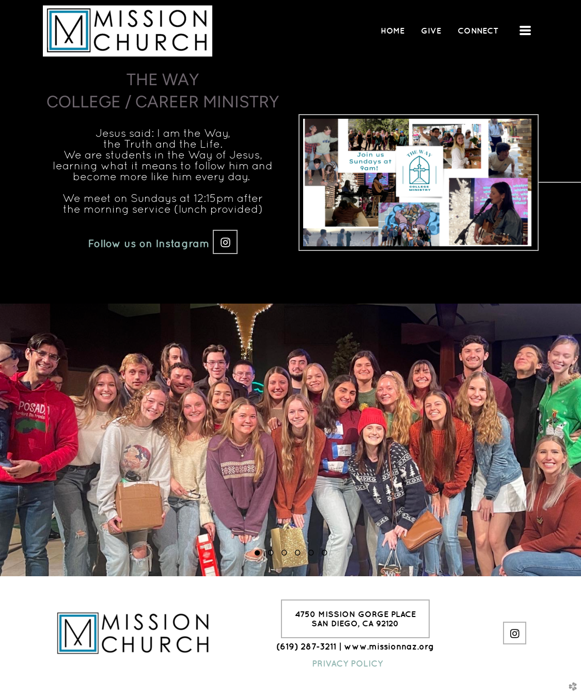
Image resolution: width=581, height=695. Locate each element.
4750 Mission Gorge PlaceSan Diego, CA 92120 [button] (355, 618)
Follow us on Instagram (150, 243)
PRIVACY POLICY (347, 663)
